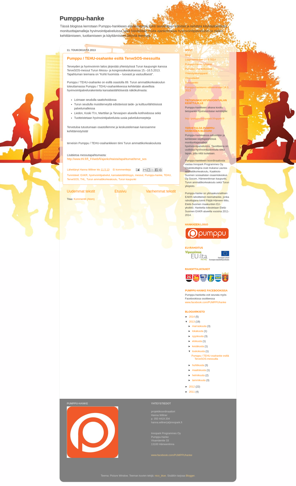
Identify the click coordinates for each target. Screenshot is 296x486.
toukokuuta (199, 351)
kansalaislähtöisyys (122, 175)
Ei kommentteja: (122, 169)
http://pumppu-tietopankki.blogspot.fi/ (205, 118)
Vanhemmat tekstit (161, 191)
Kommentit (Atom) (84, 199)
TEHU (167, 175)
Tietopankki (191, 82)
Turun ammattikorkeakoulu (102, 179)
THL (82, 179)
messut (139, 175)
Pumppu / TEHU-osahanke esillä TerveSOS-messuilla (113, 58)
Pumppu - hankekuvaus (198, 68)
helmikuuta (198, 375)
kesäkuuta (198, 346)
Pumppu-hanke (82, 18)
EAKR (83, 175)
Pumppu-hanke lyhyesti (198, 64)
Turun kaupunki (127, 179)
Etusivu (120, 191)
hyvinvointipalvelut (99, 175)
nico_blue (160, 475)
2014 (192, 316)
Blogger (190, 475)
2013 (192, 321)
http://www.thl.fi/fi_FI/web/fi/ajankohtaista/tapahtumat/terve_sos (107, 159)
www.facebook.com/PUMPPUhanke (205, 302)
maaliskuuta (199, 370)
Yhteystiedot (192, 78)
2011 (192, 391)
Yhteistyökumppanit (196, 73)
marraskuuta (199, 326)
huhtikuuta (198, 365)
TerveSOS (73, 179)
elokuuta (197, 341)
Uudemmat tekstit (81, 191)
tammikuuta (199, 380)
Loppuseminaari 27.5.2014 (200, 59)
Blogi (188, 55)
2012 (192, 386)
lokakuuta (198, 331)
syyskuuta (198, 336)
